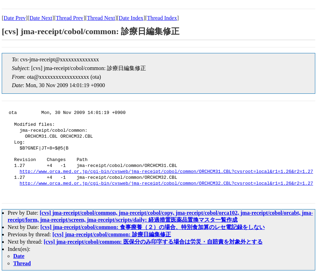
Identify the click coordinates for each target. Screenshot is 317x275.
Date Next (41, 18)
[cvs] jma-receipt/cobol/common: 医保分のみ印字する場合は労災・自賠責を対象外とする (153, 242)
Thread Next (101, 18)
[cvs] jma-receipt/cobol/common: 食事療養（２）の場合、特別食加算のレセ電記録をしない (152, 227)
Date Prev (14, 18)
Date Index (131, 18)
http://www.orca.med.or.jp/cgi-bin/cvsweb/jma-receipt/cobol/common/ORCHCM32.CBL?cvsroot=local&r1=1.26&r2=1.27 (166, 184)
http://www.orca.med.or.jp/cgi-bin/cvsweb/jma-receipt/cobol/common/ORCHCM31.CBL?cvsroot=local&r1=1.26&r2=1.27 (166, 172)
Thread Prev (69, 18)
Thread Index (162, 18)
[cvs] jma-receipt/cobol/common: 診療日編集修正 (111, 234)
